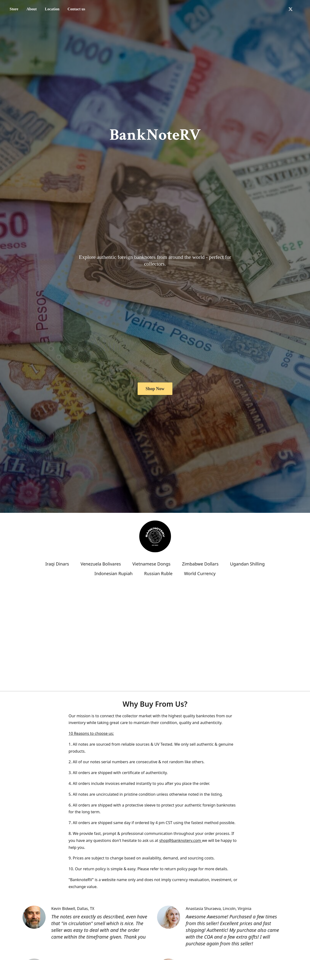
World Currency (199, 573)
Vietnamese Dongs (151, 564)
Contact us (76, 9)
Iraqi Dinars (57, 564)
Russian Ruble (158, 573)
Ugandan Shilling (247, 564)
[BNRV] (155, 536)
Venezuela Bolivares (100, 564)
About (31, 9)
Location (52, 9)
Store (14, 9)
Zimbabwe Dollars (200, 564)
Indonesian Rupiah (113, 573)
